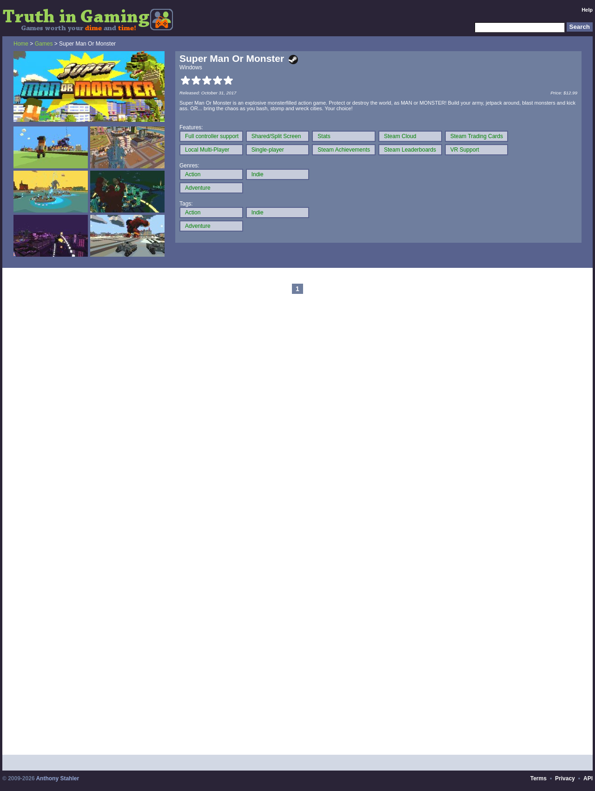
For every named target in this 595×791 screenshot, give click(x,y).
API (588, 778)
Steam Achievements (343, 149)
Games (44, 43)
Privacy (565, 778)
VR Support (464, 149)
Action (192, 174)
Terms (538, 778)
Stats (323, 136)
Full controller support (211, 136)
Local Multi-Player (207, 149)
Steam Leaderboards (410, 149)
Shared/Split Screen (276, 136)
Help (587, 10)
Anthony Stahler (57, 778)
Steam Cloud (400, 136)
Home (20, 43)
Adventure (198, 188)
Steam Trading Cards (476, 136)
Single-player (267, 149)
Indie (257, 174)
